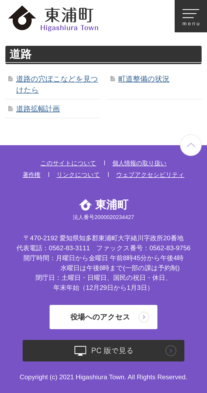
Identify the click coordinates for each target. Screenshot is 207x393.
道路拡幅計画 (38, 109)
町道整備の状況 (144, 79)
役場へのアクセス (100, 317)
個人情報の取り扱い (139, 163)
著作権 (31, 174)
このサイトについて (68, 163)
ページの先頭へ (191, 145)
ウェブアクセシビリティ (150, 174)
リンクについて (78, 174)
